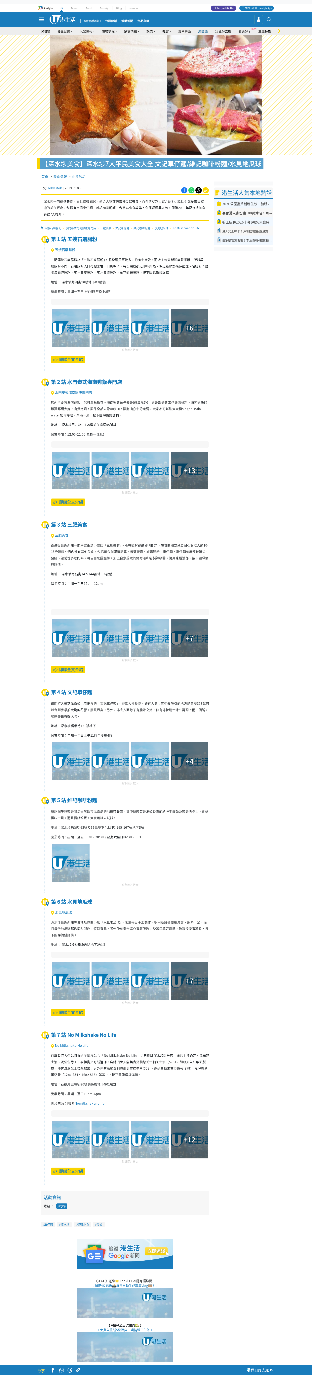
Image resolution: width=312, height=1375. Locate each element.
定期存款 (143, 21)
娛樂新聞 (127, 21)
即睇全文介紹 (68, 359)
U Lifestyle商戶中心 (223, 8)
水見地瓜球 (161, 228)
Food (89, 8)
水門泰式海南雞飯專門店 (80, 228)
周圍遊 (203, 31)
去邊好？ (244, 31)
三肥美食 (105, 228)
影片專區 (184, 31)
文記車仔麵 (122, 228)
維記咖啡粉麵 (142, 228)
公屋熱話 (111, 21)
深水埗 (61, 1206)
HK (61, 8)
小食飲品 (79, 176)
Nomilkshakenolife (89, 1103)
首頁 (44, 176)
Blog (119, 8)
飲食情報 (130, 31)
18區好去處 (223, 31)
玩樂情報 (86, 31)
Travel (74, 8)
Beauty (104, 8)
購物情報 (108, 31)
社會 (165, 31)
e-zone (134, 8)
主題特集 (264, 31)
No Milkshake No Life (186, 228)
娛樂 (149, 31)
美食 (100, 1224)
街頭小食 (83, 1224)
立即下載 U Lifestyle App (258, 8)
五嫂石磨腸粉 (53, 228)
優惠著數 (63, 31)
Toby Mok (54, 187)
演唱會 (45, 31)
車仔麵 (48, 1224)
